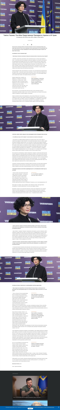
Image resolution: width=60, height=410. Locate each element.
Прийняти (30, 408)
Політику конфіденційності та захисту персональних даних (44, 407)
